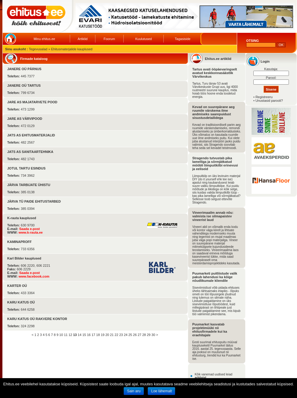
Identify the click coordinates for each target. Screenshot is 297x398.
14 (79, 335)
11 (65, 335)
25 (130, 335)
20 (107, 335)
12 (70, 335)
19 (102, 335)
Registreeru (264, 97)
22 (116, 335)
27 (139, 335)
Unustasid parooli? (269, 100)
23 (121, 335)
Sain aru (134, 391)
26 (135, 335)
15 (84, 335)
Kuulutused (143, 39)
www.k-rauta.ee (31, 232)
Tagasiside (182, 39)
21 (112, 335)
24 (125, 335)
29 (148, 335)
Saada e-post (29, 229)
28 (144, 335)
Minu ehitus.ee (44, 39)
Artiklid (83, 39)
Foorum (109, 39)
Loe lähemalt (161, 391)
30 (153, 335)
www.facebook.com (34, 276)
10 (61, 335)
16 (89, 335)
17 (93, 335)
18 (98, 335)
